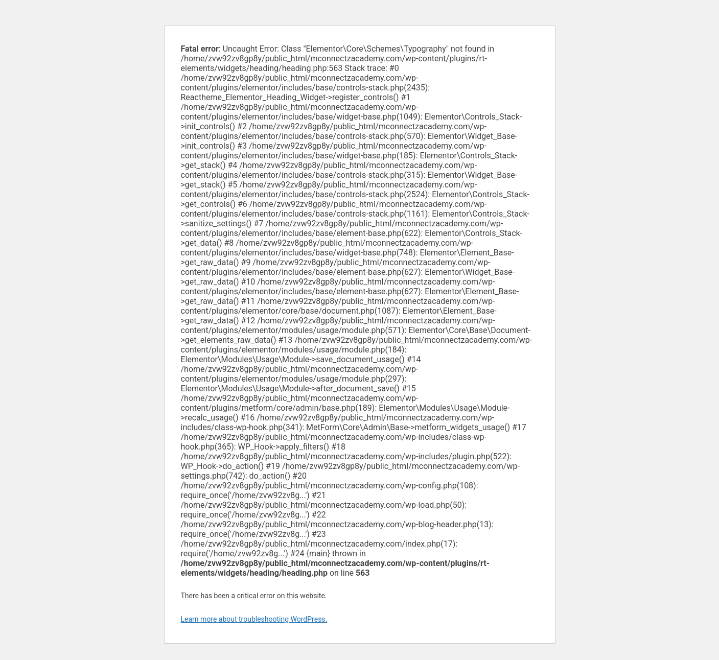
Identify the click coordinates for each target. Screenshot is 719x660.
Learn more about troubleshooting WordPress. (254, 619)
